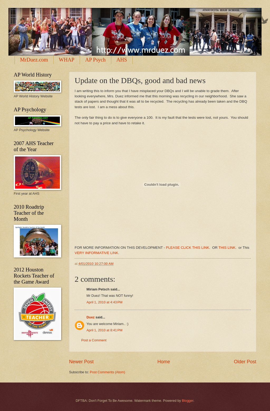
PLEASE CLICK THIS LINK (187, 248)
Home (163, 361)
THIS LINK (227, 248)
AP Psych (95, 60)
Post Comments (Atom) (107, 372)
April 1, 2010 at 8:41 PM (104, 330)
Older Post (245, 361)
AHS (122, 60)
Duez (90, 317)
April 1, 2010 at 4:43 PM (104, 302)
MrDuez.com (34, 60)
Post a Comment (94, 340)
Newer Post (81, 361)
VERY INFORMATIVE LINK (96, 253)
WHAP (66, 60)
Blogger (188, 401)
